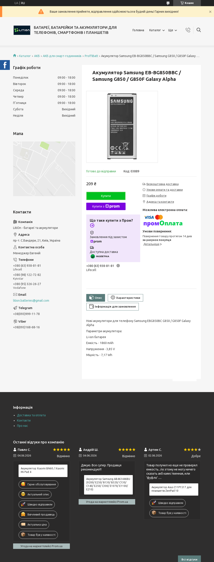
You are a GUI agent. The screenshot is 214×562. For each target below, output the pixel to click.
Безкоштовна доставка (163, 183)
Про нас (22, 425)
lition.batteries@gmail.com (31, 300)
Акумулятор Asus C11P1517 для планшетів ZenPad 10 (172, 489)
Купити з (105, 206)
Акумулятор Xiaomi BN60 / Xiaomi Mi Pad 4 (42, 470)
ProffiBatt (91, 56)
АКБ (37, 56)
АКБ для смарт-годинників (62, 56)
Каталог (155, 30)
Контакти (24, 420)
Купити (106, 196)
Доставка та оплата (31, 415)
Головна (138, 30)
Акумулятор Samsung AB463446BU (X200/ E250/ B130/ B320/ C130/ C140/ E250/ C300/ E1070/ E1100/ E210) (108, 484)
